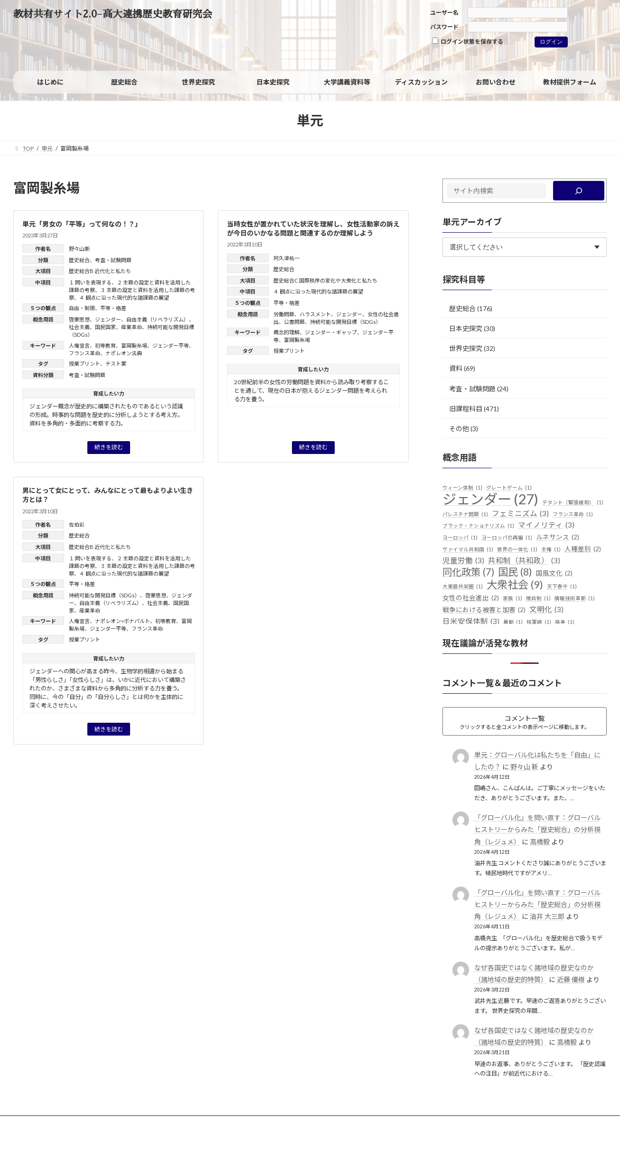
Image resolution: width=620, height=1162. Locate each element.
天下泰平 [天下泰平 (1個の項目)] (562, 586)
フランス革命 (84, 353)
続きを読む (108, 447)
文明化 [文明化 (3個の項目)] (546, 609)
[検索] (579, 190)
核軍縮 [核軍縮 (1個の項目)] (538, 622)
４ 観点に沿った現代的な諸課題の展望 (124, 297)
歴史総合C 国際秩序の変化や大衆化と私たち (325, 280)
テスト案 (115, 363)
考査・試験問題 (113, 260)
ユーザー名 (444, 12)
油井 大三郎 (547, 916)
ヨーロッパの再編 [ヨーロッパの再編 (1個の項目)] (506, 537)
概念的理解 (286, 332)
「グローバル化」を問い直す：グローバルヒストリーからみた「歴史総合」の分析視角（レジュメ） (537, 829)
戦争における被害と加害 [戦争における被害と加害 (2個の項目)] (484, 610)
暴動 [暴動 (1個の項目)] (513, 622)
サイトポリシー (42, 1124)
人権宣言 (79, 345)
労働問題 (283, 314)
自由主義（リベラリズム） (157, 319)
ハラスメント (315, 314)
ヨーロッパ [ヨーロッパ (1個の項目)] (460, 537)
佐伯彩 (77, 524)
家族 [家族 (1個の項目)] (512, 598)
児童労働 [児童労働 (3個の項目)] (463, 561)
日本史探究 (465, 328)
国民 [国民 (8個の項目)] (515, 572)
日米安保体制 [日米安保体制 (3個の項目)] (470, 621)
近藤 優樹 (571, 979)
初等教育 (105, 345)
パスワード (444, 26)
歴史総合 (79, 260)
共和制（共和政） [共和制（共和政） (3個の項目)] (524, 561)
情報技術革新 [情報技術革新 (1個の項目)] (574, 598)
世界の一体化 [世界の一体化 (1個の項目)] (517, 549)
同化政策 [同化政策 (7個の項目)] (468, 572)
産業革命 (131, 327)
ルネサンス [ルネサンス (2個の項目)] (557, 537)
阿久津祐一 (286, 258)
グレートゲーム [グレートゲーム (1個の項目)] (509, 487)
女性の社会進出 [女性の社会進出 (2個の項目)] (470, 598)
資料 (455, 368)
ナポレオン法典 (123, 353)
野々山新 (79, 249)
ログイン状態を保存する (467, 41)
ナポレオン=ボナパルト (122, 621)
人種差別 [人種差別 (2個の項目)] (582, 549)
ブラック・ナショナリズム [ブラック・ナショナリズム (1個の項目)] (478, 525)
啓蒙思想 (79, 319)
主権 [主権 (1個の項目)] (551, 549)
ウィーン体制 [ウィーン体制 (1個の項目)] (462, 487)
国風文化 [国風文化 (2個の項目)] (554, 573)
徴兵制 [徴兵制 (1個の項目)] (538, 598)
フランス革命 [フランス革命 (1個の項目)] (573, 514)
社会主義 (79, 327)
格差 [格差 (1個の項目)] (564, 622)
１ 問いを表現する (90, 282)
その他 (459, 429)
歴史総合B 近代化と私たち (100, 271)
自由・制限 (82, 308)
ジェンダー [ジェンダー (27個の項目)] (490, 499)
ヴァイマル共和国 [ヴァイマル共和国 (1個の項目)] (467, 549)
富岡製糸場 (134, 345)
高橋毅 (540, 842)
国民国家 (105, 327)
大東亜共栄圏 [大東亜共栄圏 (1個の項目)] (462, 586)
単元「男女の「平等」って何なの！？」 (81, 224)
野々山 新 (524, 767)
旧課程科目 (465, 409)
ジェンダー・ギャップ (331, 332)
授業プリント (84, 363)
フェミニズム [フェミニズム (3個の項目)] (520, 514)
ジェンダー (108, 319)
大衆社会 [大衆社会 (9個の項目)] (515, 584)
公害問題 (294, 322)
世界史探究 (465, 348)
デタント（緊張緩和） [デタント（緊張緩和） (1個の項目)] (572, 502)
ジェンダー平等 (170, 345)
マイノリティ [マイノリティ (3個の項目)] (546, 525)
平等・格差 (113, 308)
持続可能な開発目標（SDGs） (345, 322)
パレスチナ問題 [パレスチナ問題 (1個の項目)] (465, 514)
